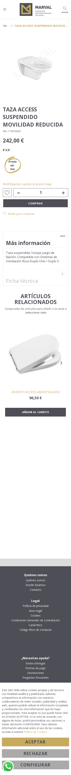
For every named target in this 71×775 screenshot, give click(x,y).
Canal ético (35, 625)
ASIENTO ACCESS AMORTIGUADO (36, 392)
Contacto (35, 589)
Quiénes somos (35, 580)
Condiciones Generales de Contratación (35, 620)
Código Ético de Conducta (35, 630)
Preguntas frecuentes (35, 677)
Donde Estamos (35, 585)
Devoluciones (35, 673)
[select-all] (35, 312)
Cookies (36, 615)
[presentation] (61, 363)
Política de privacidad (35, 606)
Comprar (35, 203)
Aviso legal (35, 611)
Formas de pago (35, 668)
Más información (28, 243)
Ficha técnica (22, 280)
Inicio (7, 26)
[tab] (35, 239)
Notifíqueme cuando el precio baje (27, 184)
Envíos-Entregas (35, 663)
